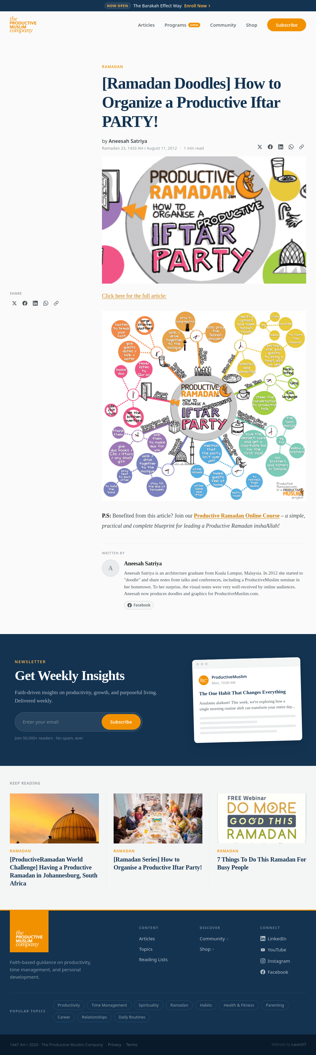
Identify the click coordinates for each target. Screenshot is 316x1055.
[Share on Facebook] (270, 146)
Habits (206, 1005)
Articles (146, 25)
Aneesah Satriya (128, 141)
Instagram (275, 961)
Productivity (69, 1005)
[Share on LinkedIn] (280, 146)
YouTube (273, 949)
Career (64, 1017)
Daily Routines (132, 1017)
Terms (131, 1044)
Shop (251, 25)
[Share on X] (259, 146)
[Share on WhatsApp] (291, 146)
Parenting (275, 1005)
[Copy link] (301, 146)
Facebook (274, 972)
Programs (182, 25)
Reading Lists (153, 959)
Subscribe (287, 25)
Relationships (94, 1017)
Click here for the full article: (134, 296)
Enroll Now (198, 6)
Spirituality (149, 1005)
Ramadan (112, 66)
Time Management (109, 1005)
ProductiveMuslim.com (236, 593)
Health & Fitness (239, 1005)
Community (223, 25)
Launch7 (298, 1044)
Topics (146, 949)
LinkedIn (273, 938)
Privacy (114, 1044)
